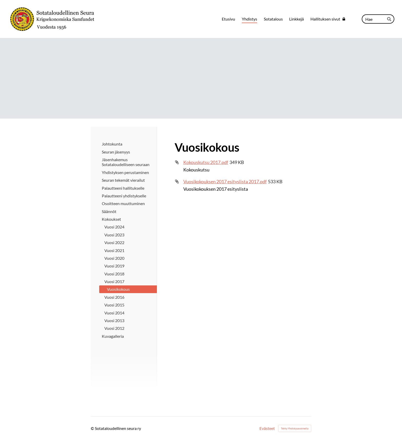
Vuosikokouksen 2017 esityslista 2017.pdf (225, 181)
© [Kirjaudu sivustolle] (93, 428)
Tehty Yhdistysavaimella (294, 428)
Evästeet (267, 428)
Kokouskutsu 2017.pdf (205, 162)
